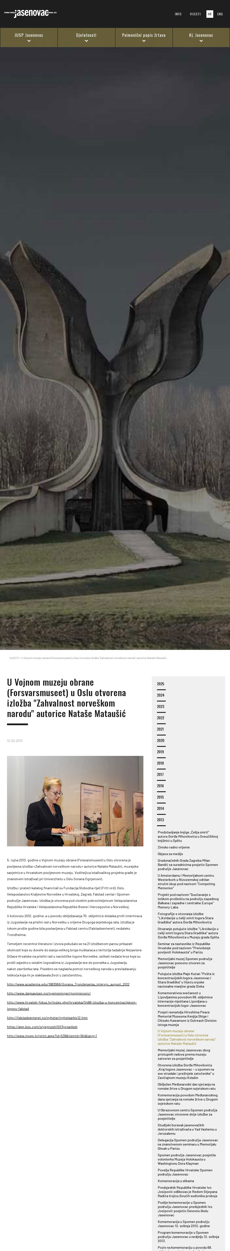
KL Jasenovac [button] (201, 37)
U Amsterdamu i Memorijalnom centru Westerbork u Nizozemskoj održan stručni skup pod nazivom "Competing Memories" (186, 881)
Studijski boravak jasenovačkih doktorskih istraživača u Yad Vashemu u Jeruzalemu (187, 1129)
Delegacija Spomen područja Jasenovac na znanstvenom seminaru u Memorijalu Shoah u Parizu (188, 1144)
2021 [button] (161, 731)
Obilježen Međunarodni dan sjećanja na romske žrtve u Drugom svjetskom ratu (187, 1086)
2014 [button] (161, 810)
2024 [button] (161, 697)
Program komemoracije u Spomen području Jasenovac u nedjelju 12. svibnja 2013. (188, 1236)
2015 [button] (161, 799)
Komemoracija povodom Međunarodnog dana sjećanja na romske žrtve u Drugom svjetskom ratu (188, 1099)
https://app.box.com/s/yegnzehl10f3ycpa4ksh (42, 1027)
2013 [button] (161, 822)
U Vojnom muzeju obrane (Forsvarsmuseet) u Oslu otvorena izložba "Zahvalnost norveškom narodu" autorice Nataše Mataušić (187, 1037)
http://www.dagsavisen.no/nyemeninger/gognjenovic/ (49, 993)
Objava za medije (170, 854)
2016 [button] (161, 788)
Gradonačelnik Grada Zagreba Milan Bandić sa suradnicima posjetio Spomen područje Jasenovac (188, 864)
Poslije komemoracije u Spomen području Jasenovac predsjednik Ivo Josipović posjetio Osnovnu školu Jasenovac (185, 1208)
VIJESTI (195, 14)
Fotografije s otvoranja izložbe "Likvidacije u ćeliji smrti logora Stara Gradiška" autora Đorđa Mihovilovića (185, 918)
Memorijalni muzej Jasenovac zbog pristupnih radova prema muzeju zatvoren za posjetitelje (184, 1054)
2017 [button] (161, 776)
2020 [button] (161, 742)
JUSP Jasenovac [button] (28, 37)
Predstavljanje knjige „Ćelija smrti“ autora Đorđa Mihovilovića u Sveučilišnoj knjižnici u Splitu (188, 836)
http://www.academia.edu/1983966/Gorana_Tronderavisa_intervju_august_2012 (68, 984)
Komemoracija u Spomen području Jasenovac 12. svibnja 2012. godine (184, 1223)
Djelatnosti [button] (86, 37)
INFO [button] (178, 14)
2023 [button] (161, 708)
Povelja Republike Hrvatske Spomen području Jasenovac (185, 1172)
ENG (220, 14)
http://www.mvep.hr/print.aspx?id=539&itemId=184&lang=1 (52, 1036)
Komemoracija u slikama (176, 1181)
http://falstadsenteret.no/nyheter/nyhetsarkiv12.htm (47, 1017)
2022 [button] (161, 720)
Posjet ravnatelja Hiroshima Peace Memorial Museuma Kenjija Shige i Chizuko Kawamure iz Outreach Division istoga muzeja (187, 1018)
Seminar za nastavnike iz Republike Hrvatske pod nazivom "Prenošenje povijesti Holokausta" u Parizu (184, 948)
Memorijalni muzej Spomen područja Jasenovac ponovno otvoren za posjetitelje (185, 963)
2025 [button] (161, 686)
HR (210, 14)
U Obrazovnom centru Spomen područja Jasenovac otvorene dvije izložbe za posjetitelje (187, 1114)
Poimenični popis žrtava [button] (144, 37)
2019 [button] (161, 754)
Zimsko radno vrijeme (174, 847)
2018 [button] (161, 765)
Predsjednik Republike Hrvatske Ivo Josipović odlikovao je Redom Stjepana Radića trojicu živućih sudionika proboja (187, 1191)
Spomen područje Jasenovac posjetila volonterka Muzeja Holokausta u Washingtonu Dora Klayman (187, 1159)
